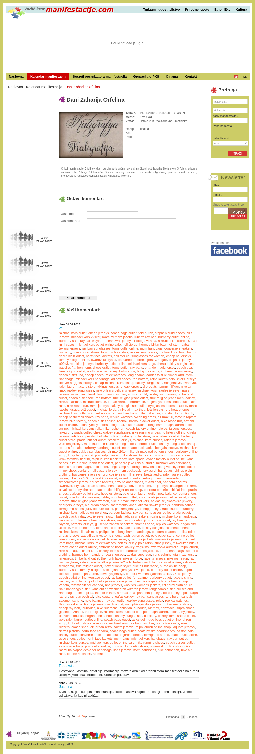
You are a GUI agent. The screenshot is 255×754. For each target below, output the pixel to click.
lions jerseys (122, 650)
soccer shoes (181, 455)
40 (78, 716)
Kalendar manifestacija (48, 76)
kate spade (136, 459)
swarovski (190, 383)
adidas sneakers (136, 516)
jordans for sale (70, 448)
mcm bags (122, 638)
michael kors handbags (92, 379)
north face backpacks (137, 448)
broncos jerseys (114, 474)
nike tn (74, 497)
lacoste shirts (182, 577)
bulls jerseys (106, 581)
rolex (159, 600)
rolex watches (116, 375)
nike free (153, 413)
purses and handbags (75, 467)
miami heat (153, 482)
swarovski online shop (166, 646)
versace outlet (98, 577)
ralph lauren (92, 444)
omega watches (129, 581)
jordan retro (116, 402)
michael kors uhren (102, 413)
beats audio (152, 474)
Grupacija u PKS (146, 76)
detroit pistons (69, 631)
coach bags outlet (124, 333)
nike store (117, 551)
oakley (190, 398)
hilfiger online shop (128, 490)
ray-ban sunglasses (73, 520)
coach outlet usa (71, 375)
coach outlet (114, 604)
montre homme (83, 528)
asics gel (138, 619)
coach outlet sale (81, 398)
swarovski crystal (103, 360)
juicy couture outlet (99, 509)
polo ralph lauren (107, 455)
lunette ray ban (145, 337)
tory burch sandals (114, 352)
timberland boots (111, 547)
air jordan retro (101, 627)
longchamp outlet (80, 455)
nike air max (137, 451)
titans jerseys (93, 604)
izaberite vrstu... (223, 138)
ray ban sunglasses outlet (152, 512)
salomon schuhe (71, 600)
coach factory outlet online (165, 459)
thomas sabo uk (70, 604)
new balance (152, 467)
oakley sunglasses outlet (128, 406)
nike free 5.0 (79, 478)
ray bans (136, 367)
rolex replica (84, 593)
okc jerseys (95, 516)
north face (94, 371)
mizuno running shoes (119, 444)
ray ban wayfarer (92, 341)
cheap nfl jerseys (178, 356)
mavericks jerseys (168, 539)
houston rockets (101, 482)
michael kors (168, 352)
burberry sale (68, 341)
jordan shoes (95, 486)
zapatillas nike (91, 535)
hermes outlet (148, 444)
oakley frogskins (137, 547)
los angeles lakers (182, 486)
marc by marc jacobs (117, 337)
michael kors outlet (72, 333)
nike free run (90, 497)
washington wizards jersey (128, 589)
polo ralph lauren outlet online (80, 619)
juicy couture (104, 596)
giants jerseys (122, 570)
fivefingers (149, 581)
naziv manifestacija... (226, 115)
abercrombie (136, 402)
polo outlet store (162, 535)
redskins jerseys (82, 364)
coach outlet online (101, 421)
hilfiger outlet (96, 440)
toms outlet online (125, 348)
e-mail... (218, 194)
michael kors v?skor (85, 337)
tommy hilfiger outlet (95, 570)
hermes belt (80, 554)
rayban (186, 344)
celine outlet (177, 497)
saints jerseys (124, 627)
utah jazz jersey (184, 554)
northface (167, 608)
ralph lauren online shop (153, 627)
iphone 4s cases (79, 654)
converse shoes (139, 486)
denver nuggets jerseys (76, 383)
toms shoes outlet (97, 367)
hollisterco (130, 344)
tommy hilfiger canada (87, 585)
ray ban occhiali (81, 596)
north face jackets (99, 356)
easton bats (114, 516)
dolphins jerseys (180, 360)
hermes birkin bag (152, 344)
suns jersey (163, 543)
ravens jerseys (154, 558)
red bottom (140, 379)
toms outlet (120, 367)
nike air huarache (145, 566)
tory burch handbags (158, 470)
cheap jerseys (98, 333)
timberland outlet (87, 558)
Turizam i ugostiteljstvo (161, 9)
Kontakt (191, 76)
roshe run (162, 455)
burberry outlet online (173, 337)
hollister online (107, 436)
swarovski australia (164, 547)
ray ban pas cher (142, 623)
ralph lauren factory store (77, 386)
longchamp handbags (125, 467)
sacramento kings (123, 505)
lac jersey (110, 371)
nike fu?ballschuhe (127, 562)
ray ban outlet (121, 577)
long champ (136, 375)
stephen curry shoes (170, 333)
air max (153, 608)
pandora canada (184, 505)
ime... (216, 184)
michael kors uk (94, 402)
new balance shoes (129, 482)
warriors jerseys (70, 444)
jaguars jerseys (184, 627)
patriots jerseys (82, 524)
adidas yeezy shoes (93, 425)
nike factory (77, 421)
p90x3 (63, 364)
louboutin (88, 608)
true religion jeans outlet (130, 398)
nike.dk (163, 341)
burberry (65, 352)
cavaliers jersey (70, 490)
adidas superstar (83, 436)
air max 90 (165, 417)
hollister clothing (173, 432)
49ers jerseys (186, 379)
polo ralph (145, 543)
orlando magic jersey (160, 367)
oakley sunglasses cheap (177, 444)
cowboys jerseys (112, 574)
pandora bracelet (156, 490)
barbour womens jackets (144, 574)
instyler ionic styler (117, 566)
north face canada (94, 631)
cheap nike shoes (102, 520)
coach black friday (72, 516)
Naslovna (16, 76)
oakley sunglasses (143, 352)
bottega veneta (145, 341)
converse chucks (71, 616)
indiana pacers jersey (176, 371)
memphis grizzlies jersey (143, 604)
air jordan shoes (97, 505)
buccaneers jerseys (86, 474)
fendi (92, 394)
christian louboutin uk (177, 413)
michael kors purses (147, 440)
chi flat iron (178, 490)
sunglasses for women (147, 356)
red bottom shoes (161, 451)
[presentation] (125, 281)
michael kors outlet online (122, 612)
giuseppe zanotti (71, 612)
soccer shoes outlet (91, 539)
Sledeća (192, 716)
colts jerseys (172, 593)
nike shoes (129, 455)
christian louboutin (133, 608)
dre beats (150, 386)
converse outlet (90, 635)
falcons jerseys (180, 428)
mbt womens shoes (176, 604)
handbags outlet (78, 589)
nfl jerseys (154, 402)
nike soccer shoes (86, 352)
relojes (162, 428)
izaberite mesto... (223, 126)
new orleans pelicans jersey (116, 390)
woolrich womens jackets (142, 585)
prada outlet (83, 432)
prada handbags (172, 551)
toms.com (146, 455)
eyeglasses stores (161, 406)
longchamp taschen (111, 394)
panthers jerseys (149, 593)
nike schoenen (168, 650)
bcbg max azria (148, 371)
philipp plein (108, 532)
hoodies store (111, 493)
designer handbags (97, 650)
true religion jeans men (167, 398)
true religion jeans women (90, 501)
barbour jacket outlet (144, 421)
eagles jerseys (168, 390)
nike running (79, 463)
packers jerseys (126, 509)
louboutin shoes (79, 623)
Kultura (241, 9)
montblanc (78, 394)
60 (83, 716)
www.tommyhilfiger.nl (74, 459)
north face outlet (101, 463)
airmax (76, 402)
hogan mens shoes (99, 616)
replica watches (121, 417)
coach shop (79, 627)
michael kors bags (141, 364)
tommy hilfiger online (74, 360)
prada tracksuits (167, 623)
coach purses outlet (180, 642)
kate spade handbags (95, 562)
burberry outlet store (135, 436)
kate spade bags (71, 646)
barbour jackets (120, 512)
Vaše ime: (67, 214)
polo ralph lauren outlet (139, 493)
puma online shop (173, 566)
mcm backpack (130, 470)
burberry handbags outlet (101, 448)
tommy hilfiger (169, 386)
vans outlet (100, 589)
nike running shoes (146, 432)
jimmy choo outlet (157, 520)
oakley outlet (68, 635)
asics (167, 574)
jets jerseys (155, 409)
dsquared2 (125, 360)
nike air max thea (132, 409)
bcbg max (117, 425)
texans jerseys (69, 348)
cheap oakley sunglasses (175, 364)
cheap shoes (94, 375)
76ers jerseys (182, 574)
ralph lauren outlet (136, 535)
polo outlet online (97, 646)
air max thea (126, 593)
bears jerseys (115, 554)
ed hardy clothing (174, 585)
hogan (162, 360)
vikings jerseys (108, 386)
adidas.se (158, 501)
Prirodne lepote (197, 9)
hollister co (121, 356)
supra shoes (185, 608)
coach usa (184, 367)
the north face (111, 558)
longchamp (187, 352)
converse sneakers (178, 348)
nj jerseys (66, 558)
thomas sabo (144, 524)
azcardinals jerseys (153, 497)
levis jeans (141, 570)
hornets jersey (146, 360)
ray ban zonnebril (129, 520)
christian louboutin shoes (130, 646)
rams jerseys (99, 406)
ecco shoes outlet (72, 638)
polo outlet (100, 467)
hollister (172, 344)
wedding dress (145, 417)
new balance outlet (165, 436)
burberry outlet (160, 577)
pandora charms (175, 482)
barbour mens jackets (142, 551)
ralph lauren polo (162, 379)
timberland (176, 375)
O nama (172, 76)
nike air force (132, 558)
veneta (64, 585)
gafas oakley (124, 596)
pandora (97, 554)
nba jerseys (172, 383)
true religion (93, 612)
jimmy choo (67, 470)
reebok (122, 421)
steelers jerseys (119, 440)
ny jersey (187, 612)
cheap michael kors (109, 383)
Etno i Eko (222, 9)
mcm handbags (151, 348)
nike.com (65, 432)
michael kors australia (86, 428)
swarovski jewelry (179, 501)
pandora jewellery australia (134, 463)
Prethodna (172, 716)
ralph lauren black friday (109, 459)
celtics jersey (127, 543)
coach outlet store (184, 635)
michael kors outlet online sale (99, 344)
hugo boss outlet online (164, 619)
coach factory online (141, 428)
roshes (155, 516)
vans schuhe (162, 554)
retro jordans (152, 478)
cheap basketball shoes (76, 417)
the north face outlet (98, 490)
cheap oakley (116, 486)
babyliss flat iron (71, 367)
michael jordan (107, 409)
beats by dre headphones (156, 631)
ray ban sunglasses (96, 348)
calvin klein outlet (71, 356)
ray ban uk (179, 520)
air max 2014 (137, 394)
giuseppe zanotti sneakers (114, 524)
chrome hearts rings (174, 581)
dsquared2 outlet (82, 409)
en (245, 76)
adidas (174, 612)
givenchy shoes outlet (179, 467)
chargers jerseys (71, 505)
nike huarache (136, 425)
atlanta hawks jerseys (154, 505)
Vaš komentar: (70, 221)
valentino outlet (130, 478)
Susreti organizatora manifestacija (100, 76)
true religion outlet (72, 371)
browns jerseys (118, 539)
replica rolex (186, 532)
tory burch (145, 333)
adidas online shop (93, 512)
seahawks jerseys (119, 341)
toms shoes (112, 535)
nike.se (64, 402)
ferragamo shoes (71, 509)
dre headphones (177, 409)
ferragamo (140, 577)
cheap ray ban (69, 608)
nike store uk (179, 341)
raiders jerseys (175, 440)
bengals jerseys (166, 448)
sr (236, 76)
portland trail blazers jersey (97, 470)
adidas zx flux (156, 375)
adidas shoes (121, 379)
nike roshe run (77, 406)
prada (81, 440)
